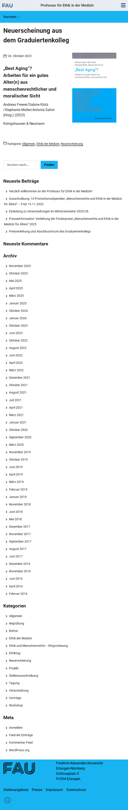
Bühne (13, 631)
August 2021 (18, 392)
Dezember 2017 (19, 526)
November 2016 (20, 571)
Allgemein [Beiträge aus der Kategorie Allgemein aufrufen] (28, 144)
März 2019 (16, 482)
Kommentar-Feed (21, 742)
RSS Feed (7, 800)
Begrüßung (16, 623)
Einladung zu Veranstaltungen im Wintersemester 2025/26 (48, 211)
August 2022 (18, 348)
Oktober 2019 (18, 459)
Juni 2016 (16, 578)
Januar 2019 (18, 497)
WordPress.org (19, 750)
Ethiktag (14, 653)
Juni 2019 (16, 467)
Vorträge (15, 698)
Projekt (14, 668)
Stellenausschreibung (23, 675)
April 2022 (16, 362)
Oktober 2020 (18, 430)
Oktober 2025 (18, 273)
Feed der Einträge (21, 735)
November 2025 (20, 266)
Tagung (14, 683)
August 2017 (18, 549)
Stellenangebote (15, 790)
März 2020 (16, 444)
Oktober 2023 (18, 325)
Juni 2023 (16, 333)
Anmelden (16, 727)
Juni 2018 (16, 511)
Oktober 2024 (18, 310)
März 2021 (16, 415)
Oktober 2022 (18, 340)
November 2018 (20, 504)
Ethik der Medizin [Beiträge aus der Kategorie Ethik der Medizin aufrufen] (47, 144)
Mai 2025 (15, 281)
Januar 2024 (18, 318)
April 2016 (16, 586)
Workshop (16, 705)
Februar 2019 (18, 489)
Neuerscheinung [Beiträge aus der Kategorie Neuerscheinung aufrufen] (72, 144)
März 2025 (16, 295)
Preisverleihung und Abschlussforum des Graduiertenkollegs (50, 231)
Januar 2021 (18, 422)
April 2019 (16, 474)
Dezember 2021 (19, 377)
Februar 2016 (18, 593)
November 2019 (20, 452)
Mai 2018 (15, 519)
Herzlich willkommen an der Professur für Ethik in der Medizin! (50, 191)
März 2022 (16, 370)
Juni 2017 (16, 556)
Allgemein (15, 616)
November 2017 (20, 534)
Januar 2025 (18, 303)
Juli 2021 (15, 400)
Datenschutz (76, 790)
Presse (37, 790)
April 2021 (16, 407)
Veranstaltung (19, 690)
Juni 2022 (16, 355)
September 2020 (20, 437)
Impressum (54, 790)
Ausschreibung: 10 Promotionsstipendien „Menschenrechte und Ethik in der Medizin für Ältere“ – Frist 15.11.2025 (63, 201)
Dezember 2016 (19, 563)
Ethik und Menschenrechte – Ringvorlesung (38, 645)
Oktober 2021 (18, 385)
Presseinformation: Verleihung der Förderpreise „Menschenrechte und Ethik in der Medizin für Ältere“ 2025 (61, 221)
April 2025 (16, 288)
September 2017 (20, 541)
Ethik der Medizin (20, 638)
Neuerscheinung (20, 660)
